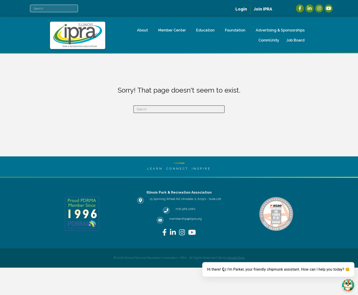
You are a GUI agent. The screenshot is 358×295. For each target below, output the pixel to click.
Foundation (235, 30)
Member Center (172, 30)
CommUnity (268, 40)
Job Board (295, 40)
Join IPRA (263, 9)
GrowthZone (236, 257)
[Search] (54, 8)
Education (205, 30)
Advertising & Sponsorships (280, 30)
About (142, 30)
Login (241, 9)
